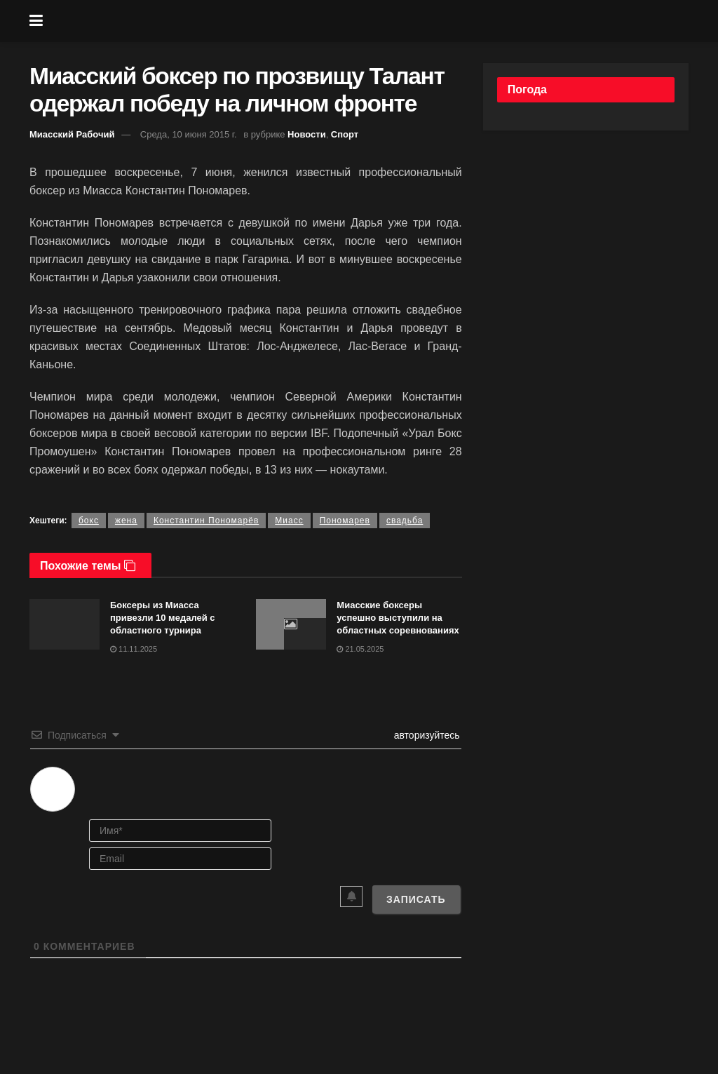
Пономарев (345, 520)
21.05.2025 (360, 649)
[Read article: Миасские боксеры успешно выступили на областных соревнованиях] (291, 624)
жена (126, 520)
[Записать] (416, 899)
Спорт (344, 134)
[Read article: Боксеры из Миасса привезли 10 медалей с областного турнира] (64, 624)
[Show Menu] (36, 21)
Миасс (289, 520)
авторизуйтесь (425, 735)
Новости (306, 134)
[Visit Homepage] (369, 21)
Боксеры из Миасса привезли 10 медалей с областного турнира (162, 618)
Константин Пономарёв (206, 520)
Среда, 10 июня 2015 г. (188, 134)
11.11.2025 (133, 649)
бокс (89, 520)
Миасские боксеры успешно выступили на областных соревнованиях (398, 618)
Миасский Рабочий (72, 134)
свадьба (404, 520)
